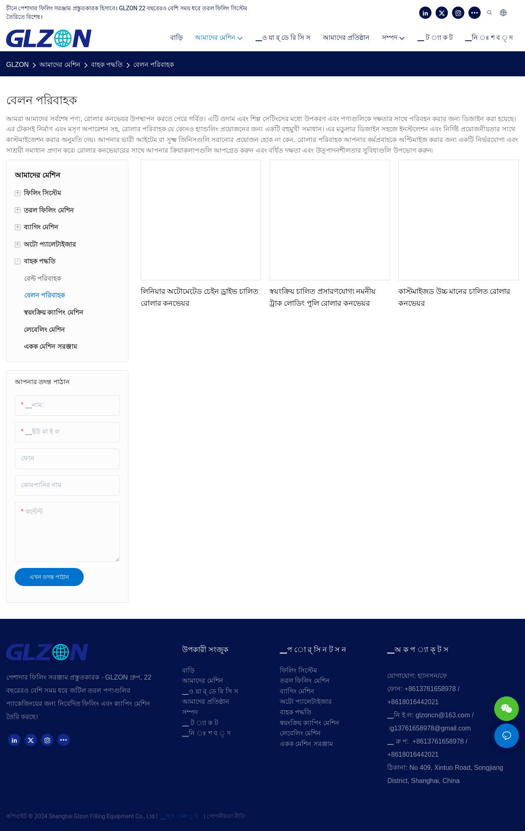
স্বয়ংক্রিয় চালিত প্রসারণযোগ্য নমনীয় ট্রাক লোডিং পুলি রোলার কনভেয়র (322, 297)
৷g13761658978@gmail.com (430, 728)
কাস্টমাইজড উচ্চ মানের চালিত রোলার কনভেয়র (454, 297)
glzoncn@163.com (442, 715)
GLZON (17, 64)
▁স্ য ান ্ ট (179, 816)
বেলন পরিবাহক (153, 64)
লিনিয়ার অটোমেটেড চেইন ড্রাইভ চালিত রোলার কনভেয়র (199, 297)
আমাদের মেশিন (59, 64)
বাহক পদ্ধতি (107, 64)
